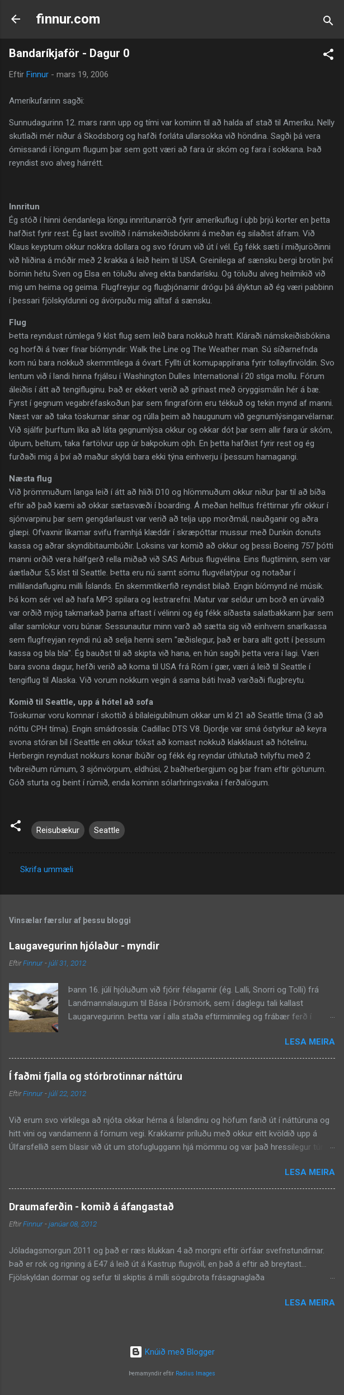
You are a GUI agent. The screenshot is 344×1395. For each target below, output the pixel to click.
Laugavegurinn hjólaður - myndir (84, 946)
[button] (328, 56)
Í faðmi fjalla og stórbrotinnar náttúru (95, 1076)
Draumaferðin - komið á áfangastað (91, 1207)
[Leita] (328, 23)
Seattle (107, 830)
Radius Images (195, 1373)
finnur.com (68, 19)
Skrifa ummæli (46, 869)
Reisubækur (57, 830)
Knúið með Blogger (172, 1352)
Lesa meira (310, 1042)
